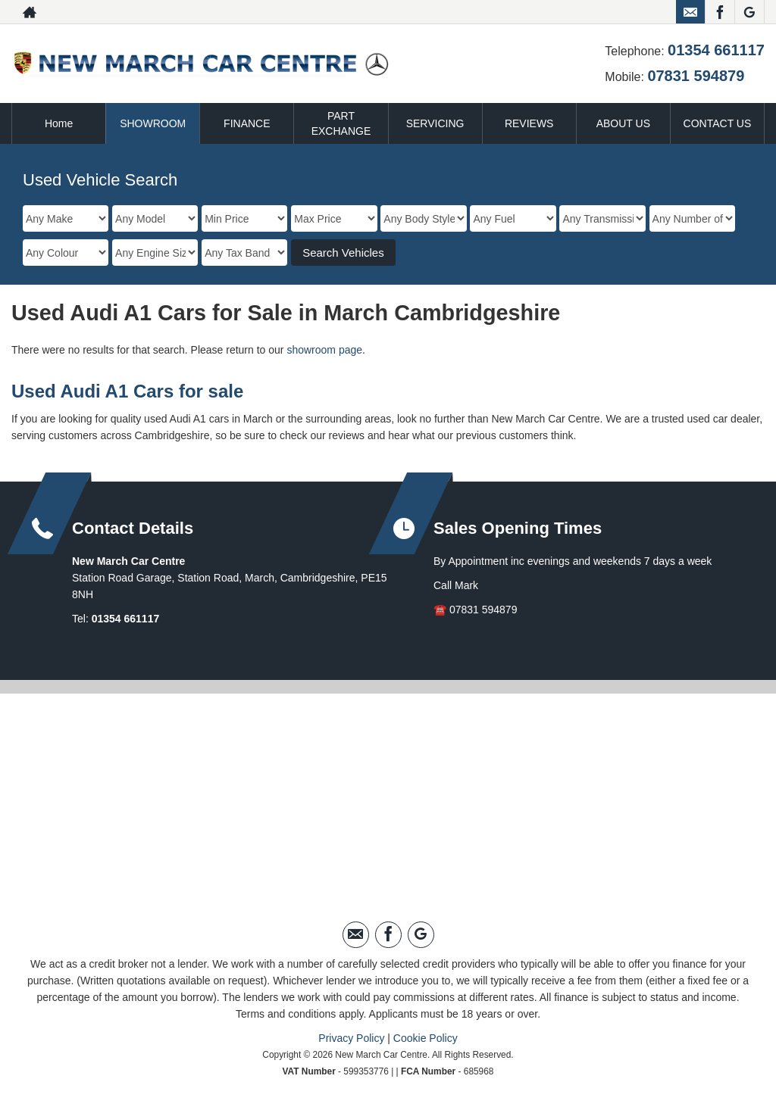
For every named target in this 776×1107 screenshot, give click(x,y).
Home (59, 123)
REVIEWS (529, 123)
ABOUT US (623, 123)
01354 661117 (716, 50)
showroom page (324, 350)
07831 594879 (695, 75)
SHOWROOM (153, 123)
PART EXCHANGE (341, 123)
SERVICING (435, 123)
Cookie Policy (425, 1038)
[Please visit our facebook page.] (719, 12)
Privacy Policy (351, 1038)
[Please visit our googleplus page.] (749, 12)
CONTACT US (718, 123)
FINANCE (247, 123)
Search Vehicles (343, 252)
